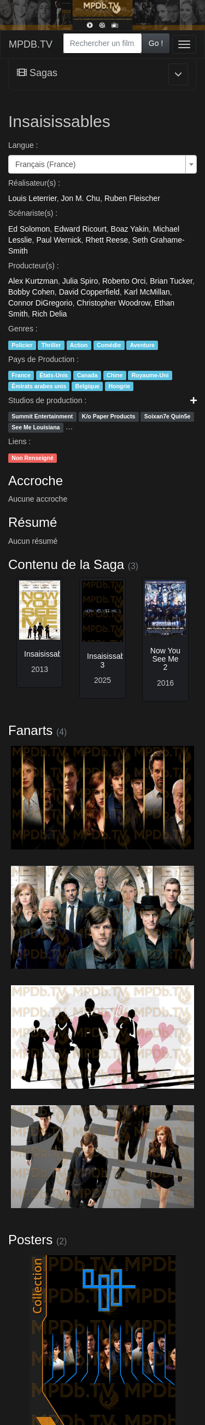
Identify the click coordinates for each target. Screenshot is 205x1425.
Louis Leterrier (32, 198)
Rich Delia (49, 313)
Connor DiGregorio (40, 302)
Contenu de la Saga (66, 564)
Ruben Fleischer (132, 198)
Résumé (32, 522)
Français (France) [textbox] (45, 164)
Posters (30, 1239)
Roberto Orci (123, 281)
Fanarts (30, 730)
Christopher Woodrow (113, 302)
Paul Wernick (58, 239)
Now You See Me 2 (165, 659)
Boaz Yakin (130, 229)
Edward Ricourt (80, 229)
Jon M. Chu (81, 198)
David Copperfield (89, 292)
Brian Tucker (171, 281)
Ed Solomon (29, 229)
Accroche (35, 480)
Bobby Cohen (31, 292)
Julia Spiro (80, 281)
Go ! (156, 43)
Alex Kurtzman (33, 281)
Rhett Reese (106, 239)
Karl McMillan (147, 292)
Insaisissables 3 (110, 660)
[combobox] (102, 43)
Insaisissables (48, 654)
